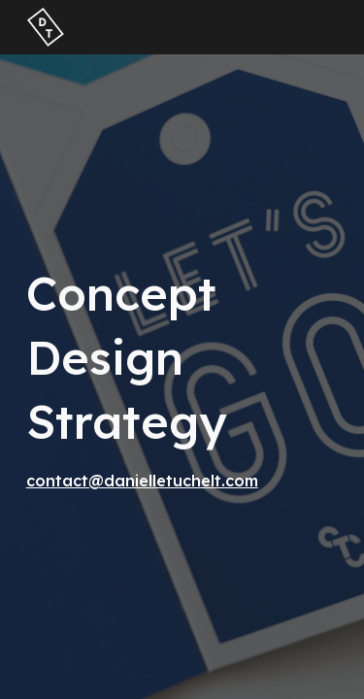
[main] (182, 377)
